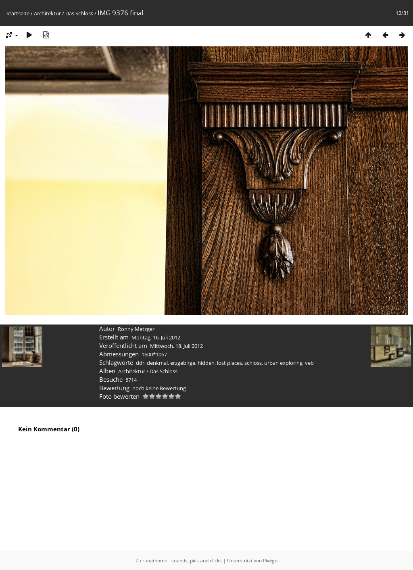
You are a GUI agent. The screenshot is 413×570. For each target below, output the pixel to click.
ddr (140, 362)
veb (309, 362)
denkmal (157, 362)
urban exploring (283, 362)
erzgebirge (182, 362)
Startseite (17, 13)
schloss (253, 362)
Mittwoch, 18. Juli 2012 (176, 345)
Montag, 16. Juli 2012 (155, 337)
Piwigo (270, 560)
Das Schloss (79, 13)
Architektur (47, 13)
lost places (229, 362)
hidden (206, 362)
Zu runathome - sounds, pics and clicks (179, 560)
